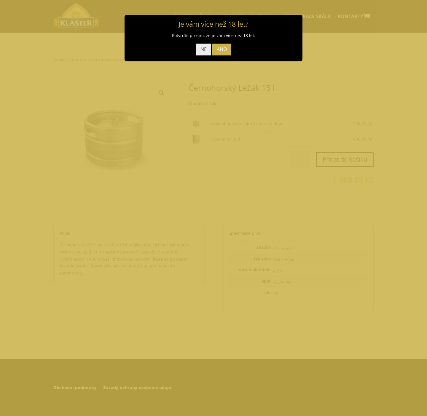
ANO (222, 49)
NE (203, 49)
